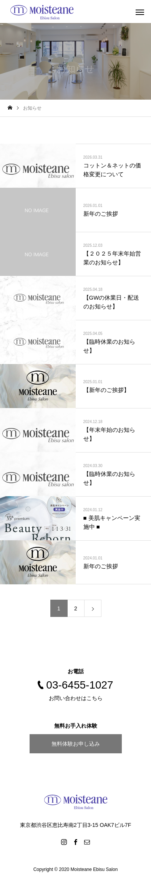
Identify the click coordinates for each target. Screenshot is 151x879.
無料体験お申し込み (75, 744)
